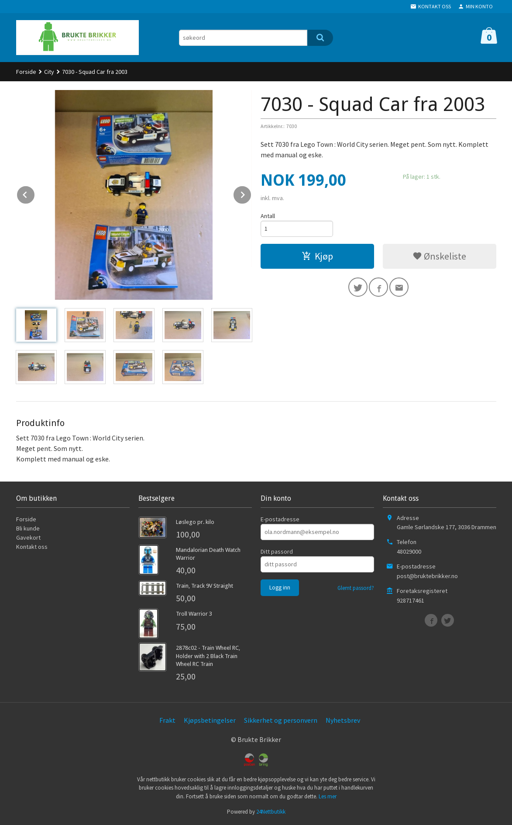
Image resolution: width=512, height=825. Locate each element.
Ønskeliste (439, 256)
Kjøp (317, 256)
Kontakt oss (32, 547)
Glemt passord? (355, 588)
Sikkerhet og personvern (280, 720)
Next (251, 193)
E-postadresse (280, 519)
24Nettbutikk (270, 811)
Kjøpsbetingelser (210, 720)
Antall (268, 216)
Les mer (328, 796)
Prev (34, 193)
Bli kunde (28, 528)
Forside (26, 72)
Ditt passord (277, 551)
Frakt (167, 720)
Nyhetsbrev (343, 720)
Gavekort (28, 537)
